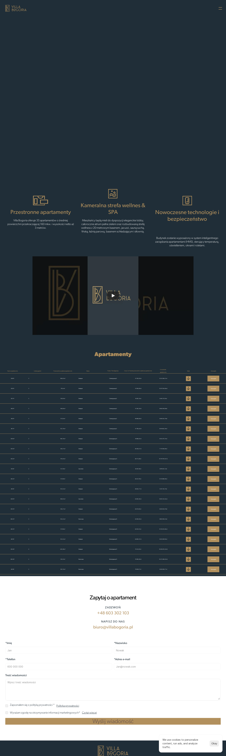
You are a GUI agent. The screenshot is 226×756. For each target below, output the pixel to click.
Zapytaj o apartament (111, 134)
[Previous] (6, 89)
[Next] (218, 89)
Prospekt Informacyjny (161, 7)
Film (94, 7)
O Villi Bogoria (79, 7)
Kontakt (126, 7)
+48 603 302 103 (40, 655)
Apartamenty (109, 7)
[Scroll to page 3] (117, 159)
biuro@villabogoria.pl (45, 674)
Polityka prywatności (199, 7)
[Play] (113, 296)
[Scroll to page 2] (113, 159)
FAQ (137, 7)
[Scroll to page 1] (109, 159)
